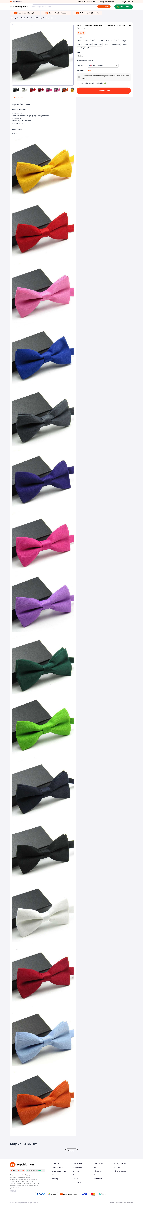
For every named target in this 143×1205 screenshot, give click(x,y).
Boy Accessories (50, 18)
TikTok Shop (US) (120, 1171)
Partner (75, 1179)
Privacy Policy (122, 1203)
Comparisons (98, 1175)
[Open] (116, 65)
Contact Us (77, 1175)
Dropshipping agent (59, 1171)
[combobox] (100, 65)
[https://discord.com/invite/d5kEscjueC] (14, 1191)
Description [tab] (18, 98)
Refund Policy (77, 1182)
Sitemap (130, 1203)
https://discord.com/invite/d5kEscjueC (14, 1191)
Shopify (117, 1167)
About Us (76, 1171)
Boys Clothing (37, 18)
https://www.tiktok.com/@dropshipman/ (11, 1191)
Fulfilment (55, 1175)
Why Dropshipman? (80, 1167)
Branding (55, 1179)
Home (12, 18)
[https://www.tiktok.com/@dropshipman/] (11, 1191)
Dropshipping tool (58, 1167)
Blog (95, 1167)
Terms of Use (113, 1203)
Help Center (98, 1171)
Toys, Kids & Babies (23, 18)
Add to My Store (104, 91)
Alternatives (98, 1179)
